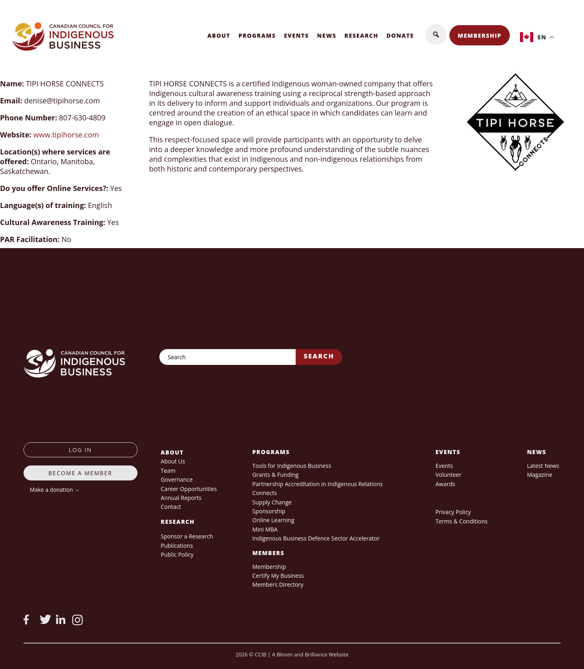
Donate (400, 35)
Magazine (539, 474)
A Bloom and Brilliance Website (310, 654)
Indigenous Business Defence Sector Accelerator (316, 538)
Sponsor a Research (187, 536)
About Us (173, 461)
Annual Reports (181, 498)
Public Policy (177, 554)
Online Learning (273, 520)
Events (296, 35)
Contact (171, 506)
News (327, 35)
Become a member (80, 473)
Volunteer (449, 474)
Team (168, 470)
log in (80, 450)
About (218, 35)
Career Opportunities (189, 489)
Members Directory (277, 584)
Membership (480, 35)
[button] (436, 34)
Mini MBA (264, 529)
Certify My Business (278, 575)
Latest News (543, 466)
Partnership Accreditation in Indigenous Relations (317, 484)
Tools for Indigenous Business (291, 466)
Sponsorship (268, 511)
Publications (177, 545)
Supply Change (272, 502)
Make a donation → (55, 489)
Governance (177, 479)
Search (319, 356)
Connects (264, 493)
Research (361, 35)
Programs (257, 35)
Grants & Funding (275, 474)
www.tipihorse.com (66, 134)
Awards (445, 484)
